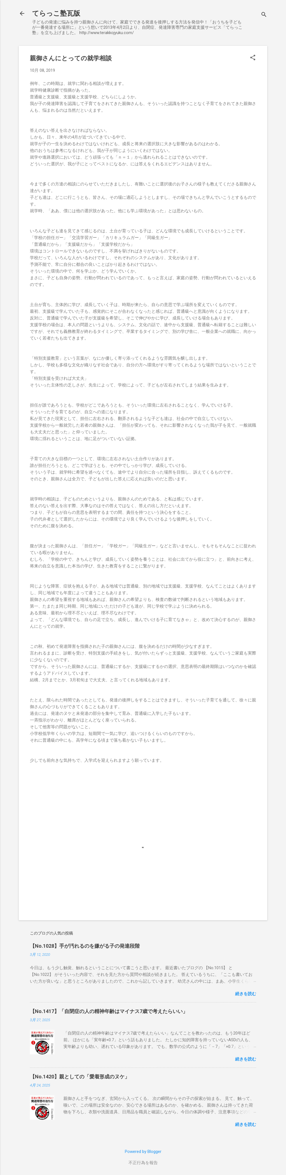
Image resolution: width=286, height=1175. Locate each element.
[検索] (264, 15)
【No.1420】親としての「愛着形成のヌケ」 (80, 1077)
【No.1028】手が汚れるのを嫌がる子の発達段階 (85, 946)
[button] (252, 58)
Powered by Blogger (143, 1151)
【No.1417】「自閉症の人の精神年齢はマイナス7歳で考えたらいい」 (109, 1011)
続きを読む (245, 993)
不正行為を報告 (143, 1162)
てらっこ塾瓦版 (56, 13)
